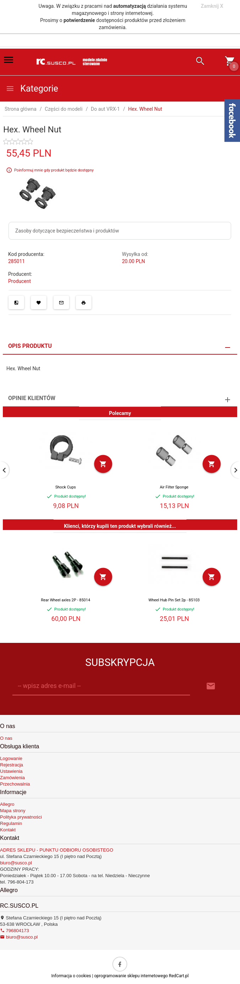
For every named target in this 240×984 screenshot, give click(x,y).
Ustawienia (11, 771)
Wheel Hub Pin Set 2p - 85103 (174, 600)
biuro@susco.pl (16, 862)
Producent (19, 281)
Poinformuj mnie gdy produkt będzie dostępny (54, 170)
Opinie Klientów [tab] (31, 398)
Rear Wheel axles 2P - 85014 (65, 600)
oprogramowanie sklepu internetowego (131, 975)
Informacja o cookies (71, 975)
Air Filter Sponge (174, 487)
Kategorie (32, 88)
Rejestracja (11, 764)
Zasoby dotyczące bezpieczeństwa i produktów (67, 231)
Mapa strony (13, 810)
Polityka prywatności (21, 817)
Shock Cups (65, 487)
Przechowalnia (15, 784)
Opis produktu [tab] (30, 346)
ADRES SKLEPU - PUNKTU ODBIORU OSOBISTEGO (56, 850)
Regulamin (11, 823)
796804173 (14, 930)
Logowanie (11, 758)
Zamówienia (12, 777)
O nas (6, 738)
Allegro (7, 804)
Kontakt (8, 829)
